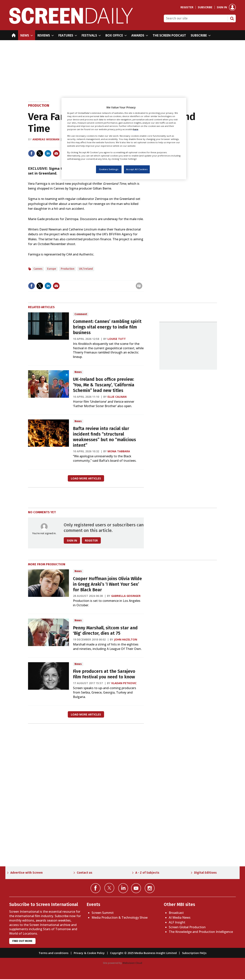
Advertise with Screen (26, 872)
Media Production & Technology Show (120, 917)
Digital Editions (205, 872)
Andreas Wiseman (45, 139)
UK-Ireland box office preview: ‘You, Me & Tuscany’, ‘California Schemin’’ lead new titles (103, 385)
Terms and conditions (53, 953)
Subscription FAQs (194, 953)
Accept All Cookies (136, 169)
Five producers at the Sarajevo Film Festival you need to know (104, 674)
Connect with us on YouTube (136, 888)
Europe (51, 268)
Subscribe (205, 7)
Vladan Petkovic (124, 683)
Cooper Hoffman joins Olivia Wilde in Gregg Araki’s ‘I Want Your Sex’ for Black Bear (107, 584)
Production (38, 105)
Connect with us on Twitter (109, 888)
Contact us (84, 872)
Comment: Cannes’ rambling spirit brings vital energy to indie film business (107, 327)
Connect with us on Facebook (95, 888)
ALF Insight (177, 922)
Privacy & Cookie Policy (89, 953)
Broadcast (176, 913)
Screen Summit (103, 913)
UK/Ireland (86, 268)
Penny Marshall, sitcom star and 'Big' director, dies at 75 (105, 630)
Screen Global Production (187, 927)
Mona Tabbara (119, 451)
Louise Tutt (117, 339)
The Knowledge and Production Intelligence (201, 932)
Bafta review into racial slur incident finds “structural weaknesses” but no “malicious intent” (104, 437)
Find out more (22, 941)
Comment (80, 314)
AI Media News (179, 917)
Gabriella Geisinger (126, 596)
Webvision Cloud (132, 963)
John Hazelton (125, 639)
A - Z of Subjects (147, 872)
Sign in (222, 7)
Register (186, 7)
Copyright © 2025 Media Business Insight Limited (143, 953)
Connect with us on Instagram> (150, 888)
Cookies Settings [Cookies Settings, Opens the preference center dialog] (108, 169)
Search (232, 18)
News (78, 372)
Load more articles (86, 478)
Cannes (38, 268)
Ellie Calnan (117, 396)
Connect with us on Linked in (123, 888)
